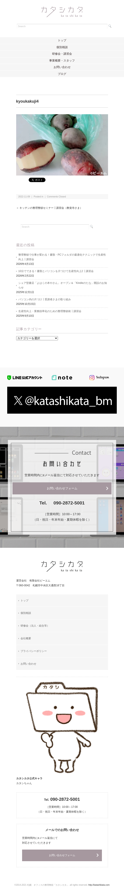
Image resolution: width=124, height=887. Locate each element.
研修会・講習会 (62, 53)
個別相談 (62, 47)
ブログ (62, 74)
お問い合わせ (62, 67)
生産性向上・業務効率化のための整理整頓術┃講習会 (49, 311)
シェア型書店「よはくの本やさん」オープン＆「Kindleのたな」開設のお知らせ (62, 285)
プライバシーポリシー (34, 651)
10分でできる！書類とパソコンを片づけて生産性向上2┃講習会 (56, 271)
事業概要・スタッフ (62, 60)
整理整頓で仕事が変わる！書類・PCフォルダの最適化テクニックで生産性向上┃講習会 (62, 257)
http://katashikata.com (99, 885)
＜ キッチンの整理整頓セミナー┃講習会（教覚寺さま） (49, 207)
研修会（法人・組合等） (35, 625)
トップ (62, 40)
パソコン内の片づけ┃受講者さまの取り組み (44, 299)
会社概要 (26, 638)
